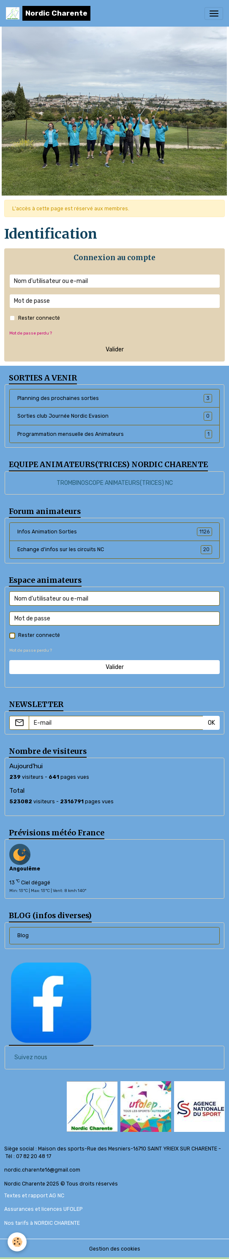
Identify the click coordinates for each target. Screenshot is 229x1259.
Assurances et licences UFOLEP (43, 1209)
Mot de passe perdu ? (30, 333)
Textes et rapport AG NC (34, 1196)
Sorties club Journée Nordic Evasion (114, 416)
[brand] (48, 13)
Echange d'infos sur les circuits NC (114, 549)
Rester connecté (39, 318)
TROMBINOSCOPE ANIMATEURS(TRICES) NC (115, 483)
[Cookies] (17, 1241)
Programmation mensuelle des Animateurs (114, 434)
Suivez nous (30, 1057)
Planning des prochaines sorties (114, 398)
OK (211, 722)
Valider (115, 349)
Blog (23, 935)
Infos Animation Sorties (114, 532)
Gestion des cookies (114, 1249)
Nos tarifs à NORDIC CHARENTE (42, 1223)
